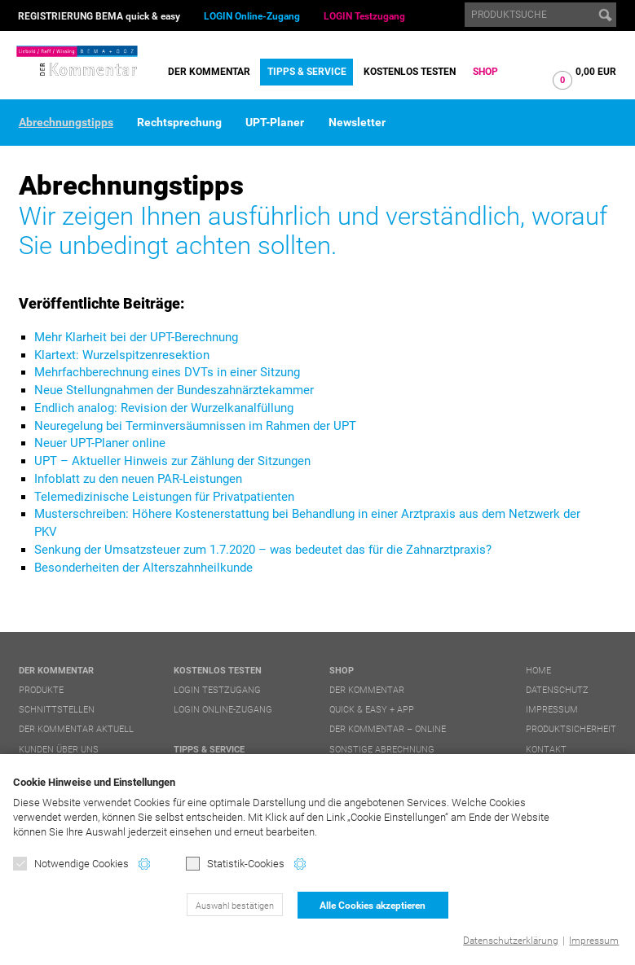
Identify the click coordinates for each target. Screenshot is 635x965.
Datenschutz (557, 690)
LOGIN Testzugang (364, 16)
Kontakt (546, 749)
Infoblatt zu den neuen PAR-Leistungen (138, 479)
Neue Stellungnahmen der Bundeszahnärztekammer (174, 390)
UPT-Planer (274, 122)
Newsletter (357, 122)
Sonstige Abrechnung (381, 749)
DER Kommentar (209, 71)
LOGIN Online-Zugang (252, 16)
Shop (485, 71)
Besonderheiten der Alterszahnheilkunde (143, 567)
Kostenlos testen (410, 71)
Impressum (594, 940)
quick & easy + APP (371, 709)
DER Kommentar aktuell (76, 729)
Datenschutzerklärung (510, 940)
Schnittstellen (57, 709)
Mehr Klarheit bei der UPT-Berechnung (136, 337)
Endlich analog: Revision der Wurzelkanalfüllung (163, 408)
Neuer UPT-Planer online (99, 443)
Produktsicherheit (571, 729)
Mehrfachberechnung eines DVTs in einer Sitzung (167, 372)
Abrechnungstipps (66, 122)
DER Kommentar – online (387, 729)
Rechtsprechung (179, 122)
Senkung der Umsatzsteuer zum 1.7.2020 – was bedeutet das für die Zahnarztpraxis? (263, 549)
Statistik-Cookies (235, 864)
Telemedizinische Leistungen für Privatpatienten (164, 496)
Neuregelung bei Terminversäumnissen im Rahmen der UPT (195, 426)
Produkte (41, 690)
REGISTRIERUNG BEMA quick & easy (99, 16)
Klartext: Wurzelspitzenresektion (121, 355)
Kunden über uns (59, 749)
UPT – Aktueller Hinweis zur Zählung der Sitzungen (172, 461)
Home (538, 670)
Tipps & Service (306, 71)
